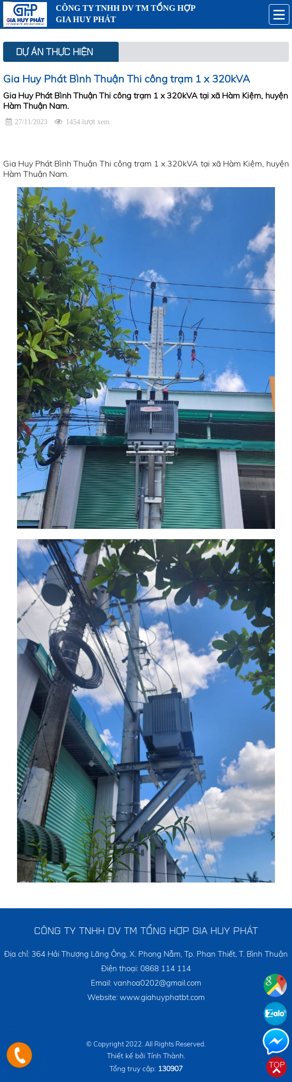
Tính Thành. (166, 1055)
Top (277, 1064)
